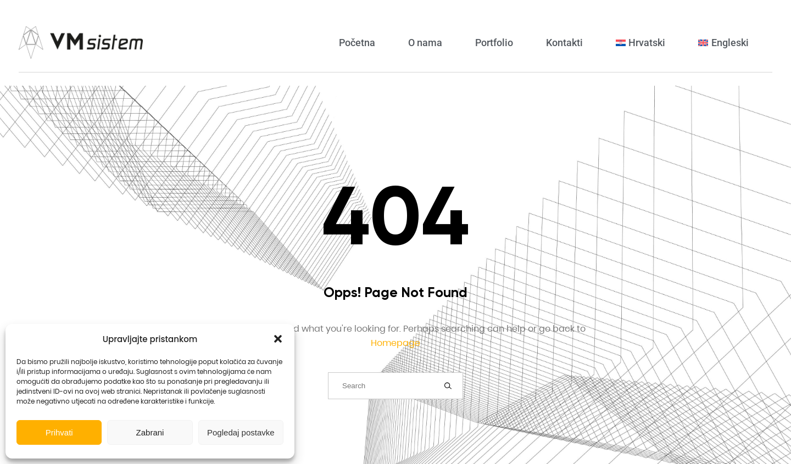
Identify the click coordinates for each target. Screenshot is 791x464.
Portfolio (494, 42)
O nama (425, 42)
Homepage (395, 343)
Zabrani (150, 432)
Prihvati (59, 432)
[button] (277, 338)
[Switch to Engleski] (723, 42)
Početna (357, 42)
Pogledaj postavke (241, 432)
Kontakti (564, 42)
